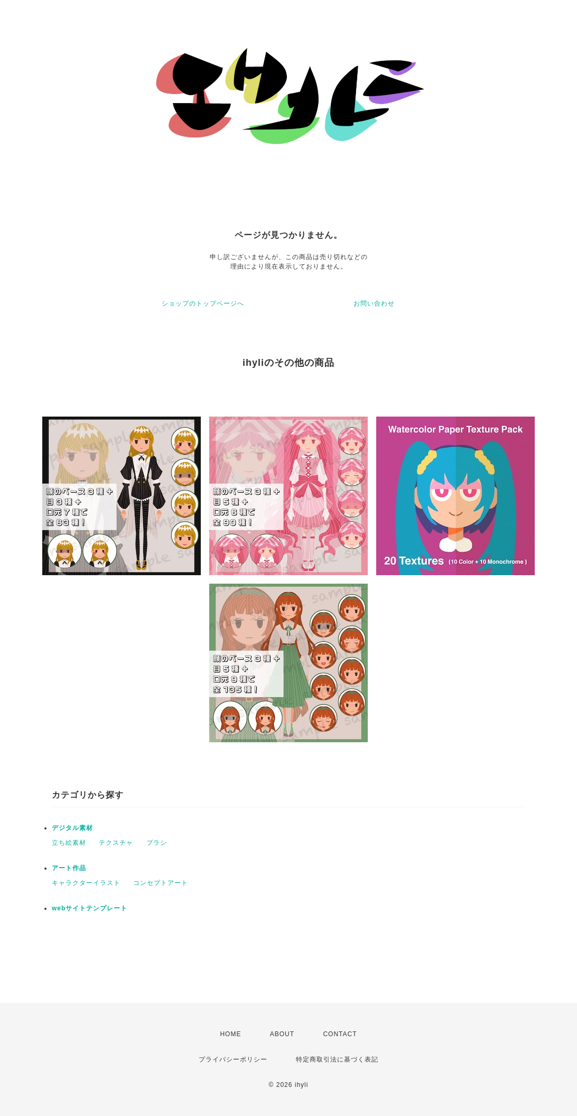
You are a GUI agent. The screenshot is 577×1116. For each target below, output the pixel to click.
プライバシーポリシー (233, 1059)
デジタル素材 (72, 828)
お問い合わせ (374, 303)
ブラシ (156, 842)
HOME (230, 1034)
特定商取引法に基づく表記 (337, 1059)
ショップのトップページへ (203, 303)
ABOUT (282, 1034)
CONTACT (340, 1034)
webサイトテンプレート (89, 908)
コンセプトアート (160, 883)
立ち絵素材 (69, 842)
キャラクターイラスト (86, 883)
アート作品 (69, 868)
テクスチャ (116, 842)
